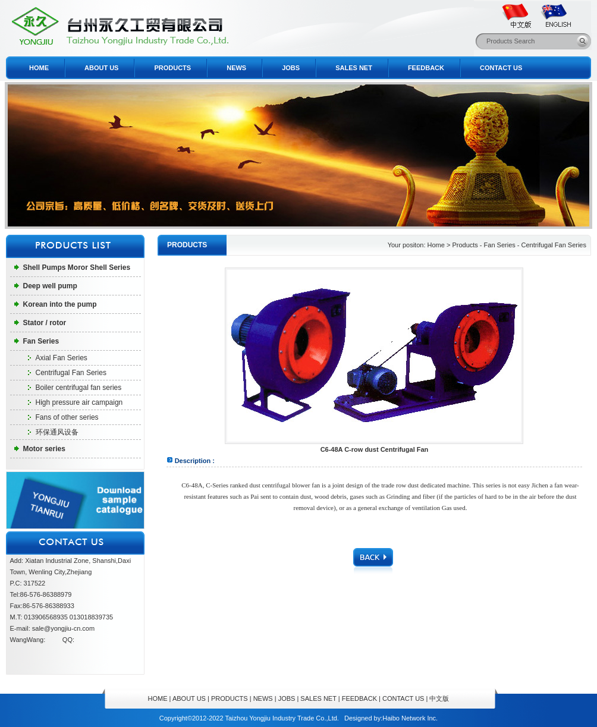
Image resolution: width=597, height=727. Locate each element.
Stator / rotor (45, 323)
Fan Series (41, 341)
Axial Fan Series (61, 358)
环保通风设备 (57, 432)
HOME (39, 67)
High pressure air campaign (79, 402)
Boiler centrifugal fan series (79, 387)
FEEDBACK (426, 67)
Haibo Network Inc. (410, 718)
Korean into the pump (60, 304)
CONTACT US (501, 67)
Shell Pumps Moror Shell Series (77, 267)
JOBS (291, 67)
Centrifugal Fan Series (71, 373)
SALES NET (353, 67)
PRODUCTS (172, 67)
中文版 (439, 698)
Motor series (44, 449)
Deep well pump (50, 286)
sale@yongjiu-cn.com (63, 628)
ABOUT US (101, 67)
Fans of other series (67, 417)
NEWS (236, 67)
